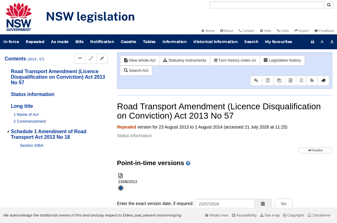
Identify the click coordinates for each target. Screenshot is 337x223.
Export (301, 31)
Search (251, 41)
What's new (217, 215)
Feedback (324, 31)
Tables (149, 41)
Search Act (136, 70)
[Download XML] (290, 81)
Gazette (128, 41)
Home (208, 31)
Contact (247, 31)
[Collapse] (102, 59)
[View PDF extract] (279, 81)
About (226, 31)
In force (11, 41)
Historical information (215, 41)
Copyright (293, 215)
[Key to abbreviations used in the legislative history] (256, 81)
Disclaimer (319, 215)
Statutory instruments (184, 60)
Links (283, 31)
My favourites (278, 41)
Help (265, 31)
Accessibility (244, 215)
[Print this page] (312, 41)
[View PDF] (267, 81)
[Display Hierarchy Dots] (80, 59)
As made (60, 41)
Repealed (35, 41)
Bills (79, 41)
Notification (102, 41)
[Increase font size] (332, 41)
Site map (270, 215)
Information (174, 41)
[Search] (267, 5)
